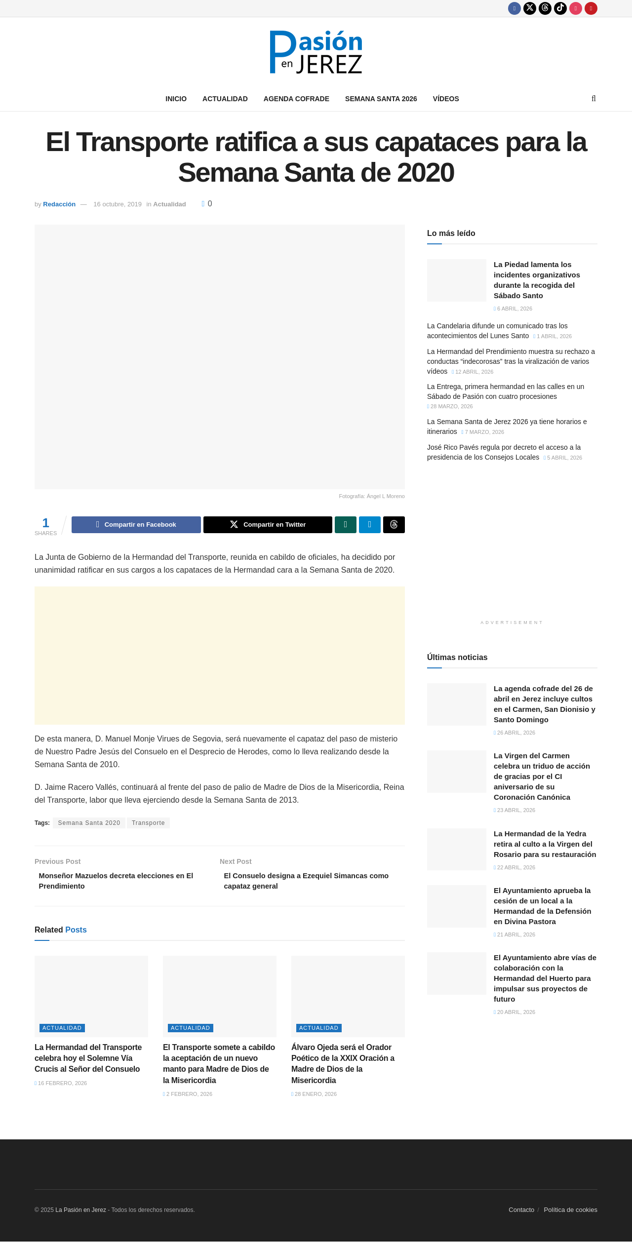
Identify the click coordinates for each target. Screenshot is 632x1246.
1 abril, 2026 (552, 336)
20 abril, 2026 (514, 1012)
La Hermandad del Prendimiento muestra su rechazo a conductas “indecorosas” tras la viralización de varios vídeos (511, 361)
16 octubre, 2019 (117, 204)
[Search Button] (593, 98)
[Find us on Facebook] (514, 8)
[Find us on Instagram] (575, 8)
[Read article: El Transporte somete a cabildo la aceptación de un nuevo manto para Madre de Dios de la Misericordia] (219, 1001)
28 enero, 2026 (314, 1099)
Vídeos (446, 99)
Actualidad (225, 99)
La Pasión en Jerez (80, 1214)
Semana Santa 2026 (381, 99)
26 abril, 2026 (514, 733)
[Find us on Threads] (545, 8)
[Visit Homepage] (316, 52)
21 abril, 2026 (514, 934)
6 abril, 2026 (513, 309)
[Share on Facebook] (136, 525)
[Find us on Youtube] (591, 8)
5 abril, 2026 (563, 458)
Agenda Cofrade (296, 99)
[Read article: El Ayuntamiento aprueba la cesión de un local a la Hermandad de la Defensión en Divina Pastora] (456, 906)
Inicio (176, 99)
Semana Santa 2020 (89, 824)
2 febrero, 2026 (187, 1099)
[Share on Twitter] (267, 525)
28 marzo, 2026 (450, 406)
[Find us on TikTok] (560, 8)
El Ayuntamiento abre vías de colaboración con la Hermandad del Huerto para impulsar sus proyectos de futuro (545, 978)
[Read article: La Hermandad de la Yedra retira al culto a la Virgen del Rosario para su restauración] (456, 849)
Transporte (148, 824)
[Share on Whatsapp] (345, 525)
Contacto (521, 1214)
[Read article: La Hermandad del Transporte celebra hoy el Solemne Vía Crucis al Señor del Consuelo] (91, 1001)
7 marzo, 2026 (483, 432)
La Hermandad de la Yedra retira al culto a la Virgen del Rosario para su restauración (545, 843)
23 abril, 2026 (514, 810)
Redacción (59, 204)
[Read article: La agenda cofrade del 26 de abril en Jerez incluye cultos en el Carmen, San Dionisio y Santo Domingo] (456, 704)
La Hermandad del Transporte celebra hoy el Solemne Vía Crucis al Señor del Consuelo (88, 1063)
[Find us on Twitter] (529, 8)
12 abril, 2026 (472, 372)
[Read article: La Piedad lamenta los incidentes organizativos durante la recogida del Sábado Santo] (456, 280)
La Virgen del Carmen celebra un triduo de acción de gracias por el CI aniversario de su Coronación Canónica (542, 776)
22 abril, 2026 (514, 867)
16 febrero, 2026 (61, 1087)
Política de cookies (570, 1214)
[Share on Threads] (394, 525)
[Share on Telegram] (370, 525)
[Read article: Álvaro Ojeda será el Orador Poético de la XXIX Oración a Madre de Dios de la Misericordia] (348, 1001)
